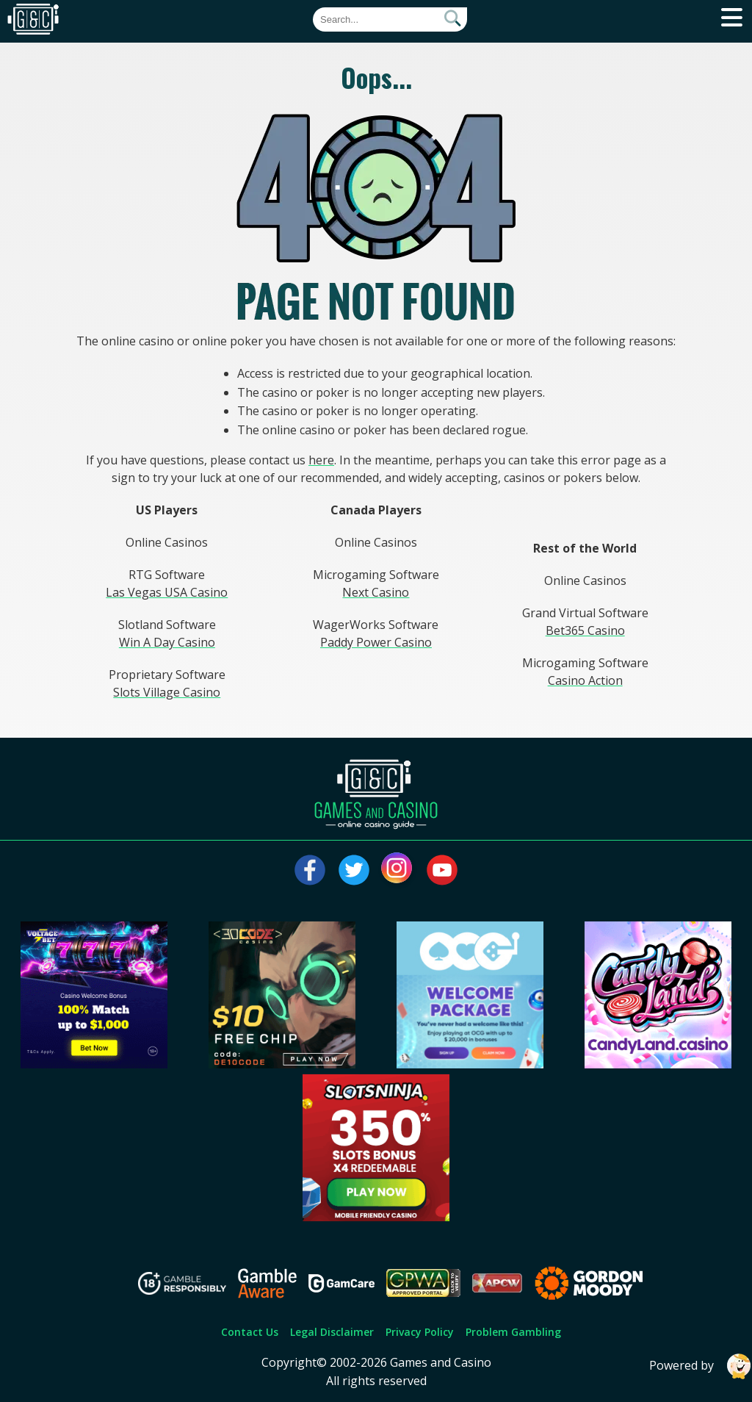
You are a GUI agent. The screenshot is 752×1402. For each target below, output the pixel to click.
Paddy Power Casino (376, 642)
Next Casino (375, 592)
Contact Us (249, 1332)
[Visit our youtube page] (442, 870)
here (321, 460)
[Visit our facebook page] (310, 870)
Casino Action (585, 680)
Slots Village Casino (166, 692)
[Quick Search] (390, 19)
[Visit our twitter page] (354, 870)
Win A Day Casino (167, 642)
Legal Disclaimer (332, 1332)
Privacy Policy (420, 1332)
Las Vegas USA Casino (167, 592)
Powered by (700, 1366)
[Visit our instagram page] (398, 870)
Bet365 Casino (585, 630)
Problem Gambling (513, 1332)
